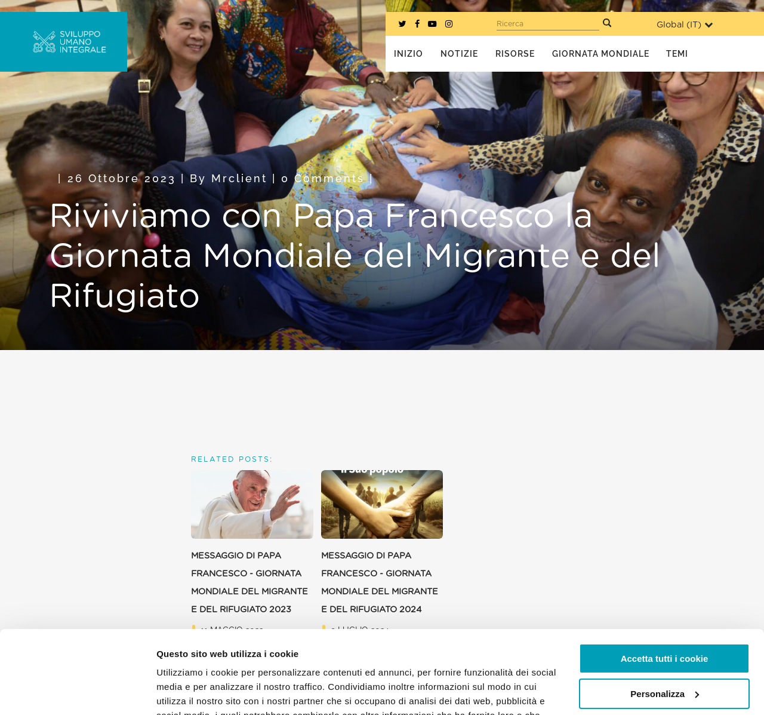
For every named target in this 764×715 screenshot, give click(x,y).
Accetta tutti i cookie (664, 587)
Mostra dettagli (188, 691)
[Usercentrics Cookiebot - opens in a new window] (77, 692)
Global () (685, 24)
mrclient (239, 178)
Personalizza (664, 622)
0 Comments (323, 178)
